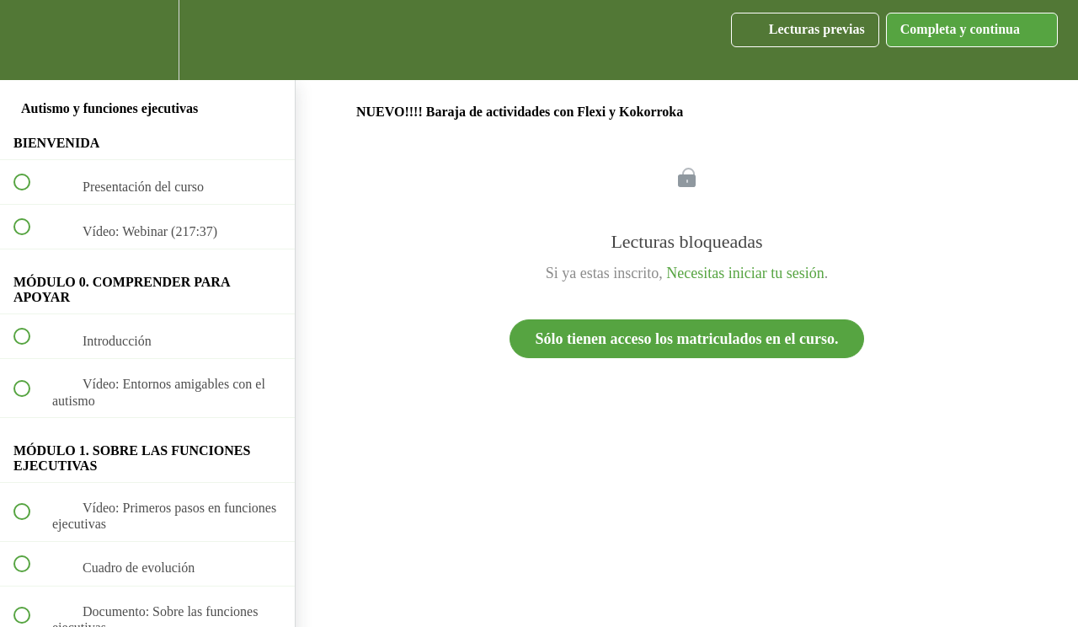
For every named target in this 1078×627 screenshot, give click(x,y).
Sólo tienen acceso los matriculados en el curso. (687, 338)
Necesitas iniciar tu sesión (745, 273)
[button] (31, 40)
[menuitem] (147, 40)
